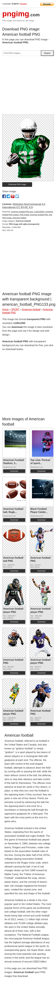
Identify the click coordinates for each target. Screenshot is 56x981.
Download (14, 471)
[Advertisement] (28, 86)
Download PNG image (17, 184)
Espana (23, 4)
